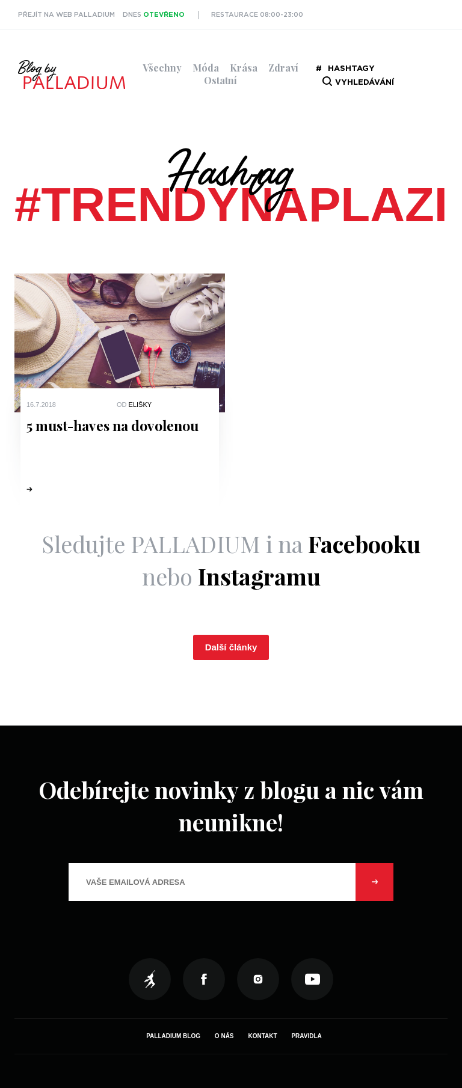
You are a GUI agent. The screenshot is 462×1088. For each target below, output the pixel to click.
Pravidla (306, 1036)
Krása (243, 67)
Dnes (154, 14)
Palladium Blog (173, 1036)
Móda (205, 67)
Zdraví (283, 67)
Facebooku (364, 543)
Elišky (140, 404)
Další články (231, 647)
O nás (224, 1036)
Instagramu (259, 576)
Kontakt (262, 1036)
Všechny (162, 67)
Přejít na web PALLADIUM (66, 14)
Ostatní (220, 80)
